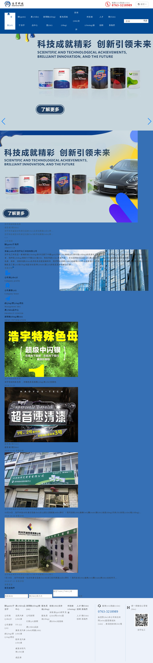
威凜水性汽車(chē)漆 (20, 650)
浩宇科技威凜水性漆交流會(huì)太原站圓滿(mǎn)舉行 (29, 509)
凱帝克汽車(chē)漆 (20, 641)
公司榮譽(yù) (9, 626)
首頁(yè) (10, 19)
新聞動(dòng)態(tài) (49, 21)
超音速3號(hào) (12, 227)
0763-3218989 (122, 5)
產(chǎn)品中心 (35, 21)
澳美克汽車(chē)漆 (20, 632)
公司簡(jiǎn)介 (8, 617)
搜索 (145, 20)
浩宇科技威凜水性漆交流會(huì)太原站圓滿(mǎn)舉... (29, 231)
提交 (83, 596)
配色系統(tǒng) (64, 21)
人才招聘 (101, 21)
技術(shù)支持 (76, 20)
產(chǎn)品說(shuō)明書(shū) (33, 628)
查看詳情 (9, 268)
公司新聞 (9, 241)
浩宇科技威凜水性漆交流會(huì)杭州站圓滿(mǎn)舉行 (29, 574)
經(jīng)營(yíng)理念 (9, 635)
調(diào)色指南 (56, 621)
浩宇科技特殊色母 (13, 224)
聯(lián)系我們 (112, 21)
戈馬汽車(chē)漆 (19, 617)
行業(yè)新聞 (32, 621)
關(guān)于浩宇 (22, 21)
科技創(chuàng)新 (90, 21)
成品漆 (18, 657)
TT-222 (18, 625)
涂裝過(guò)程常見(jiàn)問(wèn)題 (58, 614)
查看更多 (9, 584)
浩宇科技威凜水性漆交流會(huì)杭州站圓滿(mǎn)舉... (29, 234)
